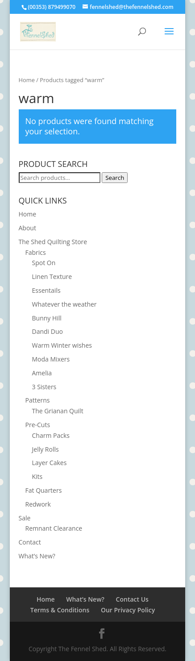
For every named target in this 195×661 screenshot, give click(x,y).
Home (27, 80)
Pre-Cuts (37, 424)
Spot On (44, 262)
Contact (30, 542)
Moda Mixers (51, 359)
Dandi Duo (47, 331)
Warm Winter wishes (62, 345)
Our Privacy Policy (128, 610)
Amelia (42, 373)
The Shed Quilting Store (53, 241)
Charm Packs (51, 435)
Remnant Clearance (54, 528)
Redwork (38, 504)
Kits (37, 476)
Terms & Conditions (59, 610)
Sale (25, 518)
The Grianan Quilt (57, 411)
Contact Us (132, 599)
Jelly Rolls (45, 449)
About (27, 228)
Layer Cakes (49, 462)
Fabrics (35, 252)
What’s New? (37, 556)
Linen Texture (52, 276)
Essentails (46, 290)
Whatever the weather (64, 304)
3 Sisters (44, 386)
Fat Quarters (43, 490)
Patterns (37, 400)
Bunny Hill (47, 318)
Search (114, 178)
